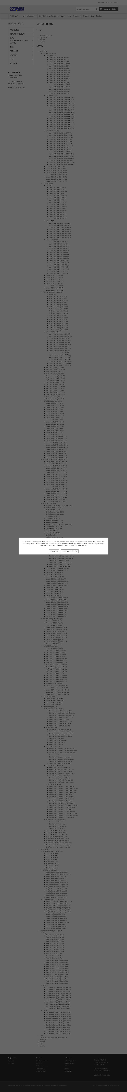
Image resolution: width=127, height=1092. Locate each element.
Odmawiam (54, 551)
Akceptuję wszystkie (69, 551)
